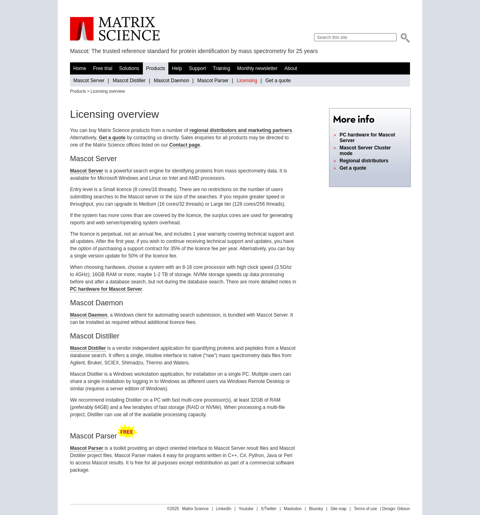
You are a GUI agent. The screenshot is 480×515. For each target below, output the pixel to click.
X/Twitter (268, 508)
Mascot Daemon (171, 80)
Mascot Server (88, 80)
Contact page (184, 145)
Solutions (129, 68)
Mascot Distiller (129, 80)
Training (221, 68)
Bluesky (316, 508)
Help (177, 68)
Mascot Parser (212, 80)
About (291, 68)
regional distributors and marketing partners (240, 130)
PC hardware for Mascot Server (106, 289)
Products (155, 68)
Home (79, 68)
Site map (338, 508)
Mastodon (293, 508)
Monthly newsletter (257, 68)
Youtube (246, 508)
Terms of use (365, 508)
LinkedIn (224, 508)
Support (197, 68)
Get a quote (278, 80)
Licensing (247, 80)
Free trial (102, 68)
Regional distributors (364, 161)
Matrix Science (114, 29)
